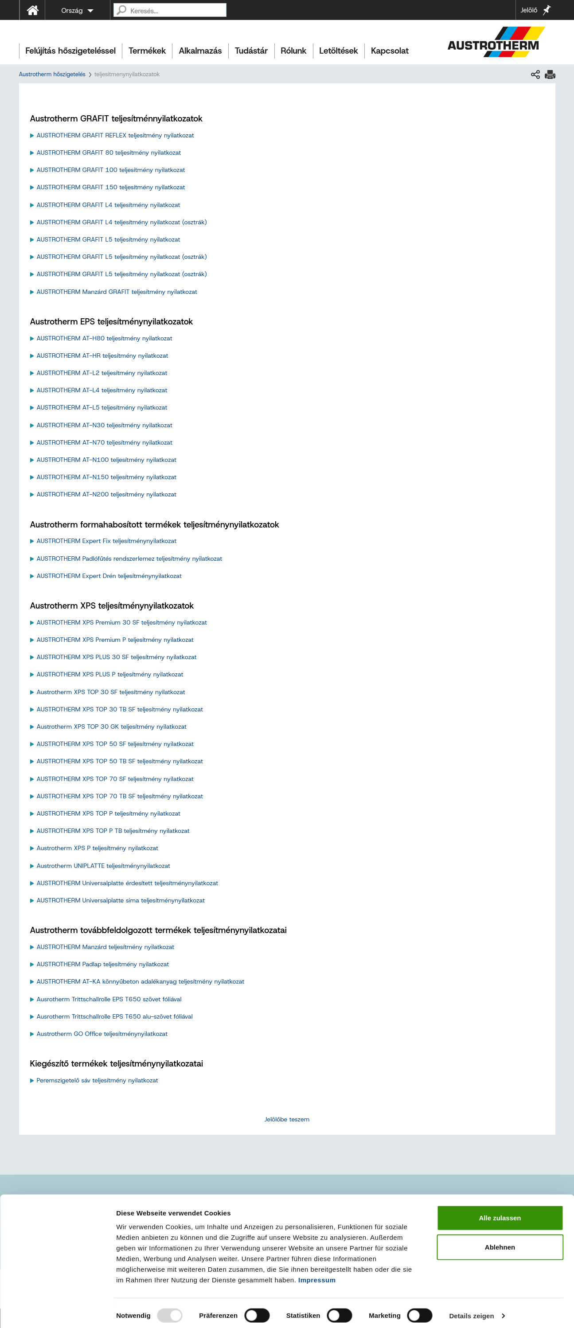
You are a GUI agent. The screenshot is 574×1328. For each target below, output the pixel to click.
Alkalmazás (200, 50)
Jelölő (528, 10)
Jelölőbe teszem (287, 1119)
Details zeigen (471, 1310)
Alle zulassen (500, 1212)
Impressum (317, 1274)
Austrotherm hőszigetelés (52, 74)
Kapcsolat (390, 50)
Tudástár (251, 50)
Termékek (147, 50)
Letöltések (339, 50)
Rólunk (294, 50)
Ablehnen (500, 1242)
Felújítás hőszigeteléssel (71, 50)
